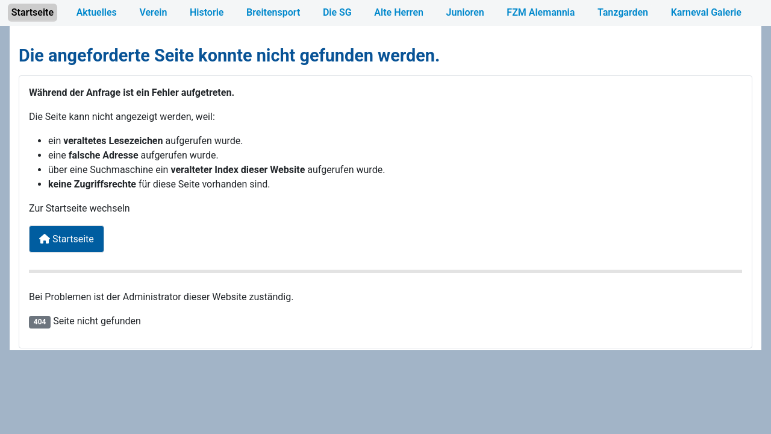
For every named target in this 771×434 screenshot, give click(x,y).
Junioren (465, 12)
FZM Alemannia (541, 12)
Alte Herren (398, 12)
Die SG (337, 12)
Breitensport (273, 12)
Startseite (32, 12)
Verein (153, 12)
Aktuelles (96, 12)
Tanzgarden (623, 12)
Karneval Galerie (706, 12)
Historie (206, 12)
